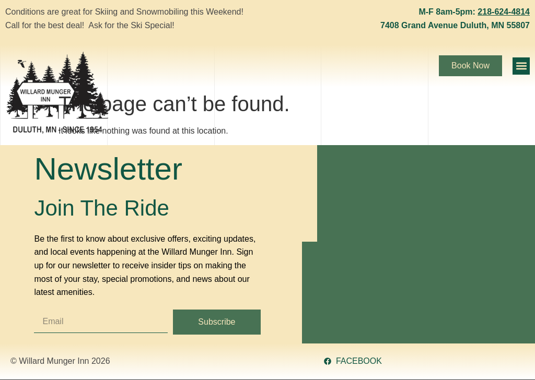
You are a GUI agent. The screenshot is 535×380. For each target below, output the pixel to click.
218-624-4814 (504, 11)
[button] (521, 66)
